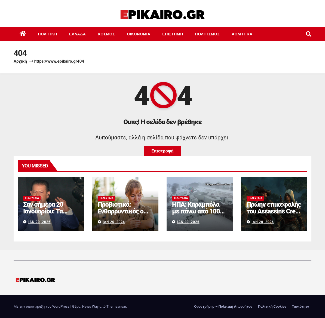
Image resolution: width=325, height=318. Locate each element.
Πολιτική (47, 34)
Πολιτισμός (207, 34)
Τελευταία (32, 198)
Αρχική (20, 61)
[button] (308, 34)
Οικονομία (138, 34)
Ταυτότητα (300, 306)
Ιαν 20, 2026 (39, 222)
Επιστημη (172, 34)
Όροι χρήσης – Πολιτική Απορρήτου (223, 306)
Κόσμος (106, 34)
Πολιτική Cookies (272, 306)
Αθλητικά (242, 34)
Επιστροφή (162, 151)
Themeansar (116, 306)
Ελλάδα (77, 34)
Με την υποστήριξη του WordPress (42, 306)
